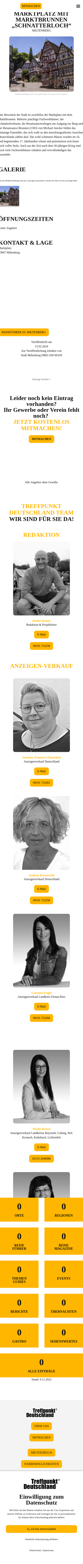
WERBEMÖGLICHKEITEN (41, 1464)
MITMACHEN (31, 6)
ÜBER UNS (41, 1426)
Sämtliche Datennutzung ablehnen (41, 1539)
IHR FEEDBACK (41, 1452)
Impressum (48, 1550)
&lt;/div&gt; (41, 829)
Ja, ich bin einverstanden (41, 1528)
